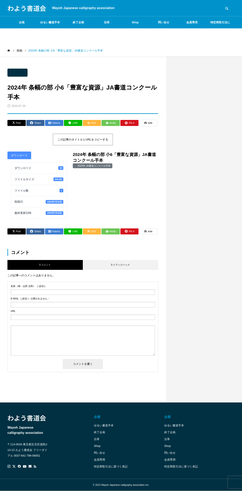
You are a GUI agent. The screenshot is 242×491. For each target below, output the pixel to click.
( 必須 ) (28, 286)
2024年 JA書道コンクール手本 (93, 165)
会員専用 (192, 22)
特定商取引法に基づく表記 (220, 24)
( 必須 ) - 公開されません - (30, 298)
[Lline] (73, 123)
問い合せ (163, 22)
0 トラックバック (120, 264)
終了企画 (78, 22)
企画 (22, 22)
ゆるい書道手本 (50, 22)
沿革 (107, 22)
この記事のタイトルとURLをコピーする (82, 139)
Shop (135, 22)
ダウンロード (19, 155)
